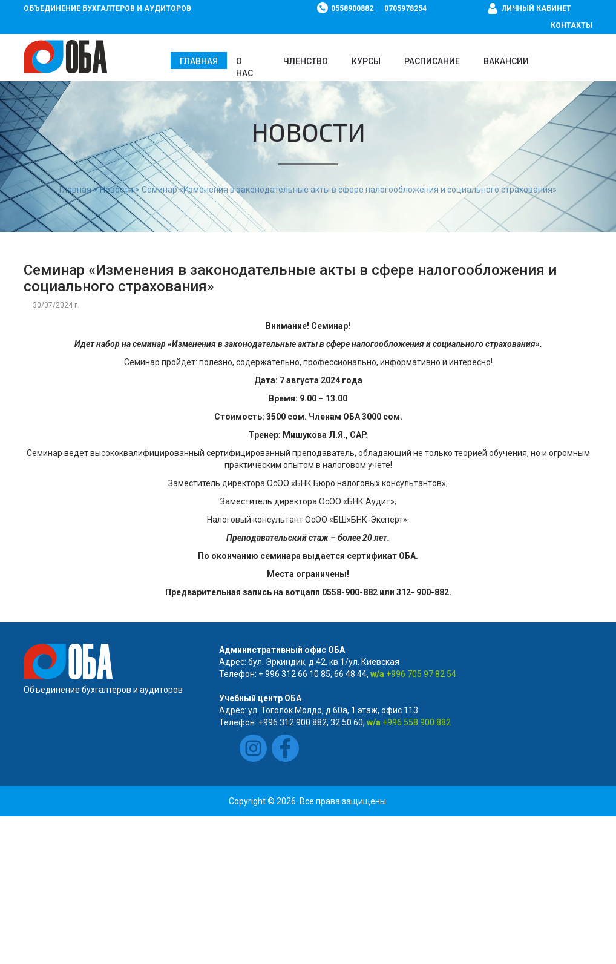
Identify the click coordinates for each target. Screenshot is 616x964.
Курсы (366, 61)
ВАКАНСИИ (506, 61)
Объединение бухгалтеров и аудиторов (107, 8)
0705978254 (405, 8)
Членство (305, 61)
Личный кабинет (536, 8)
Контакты (571, 25)
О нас (244, 67)
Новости (116, 189)
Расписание (432, 61)
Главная (199, 61)
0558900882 (352, 8)
